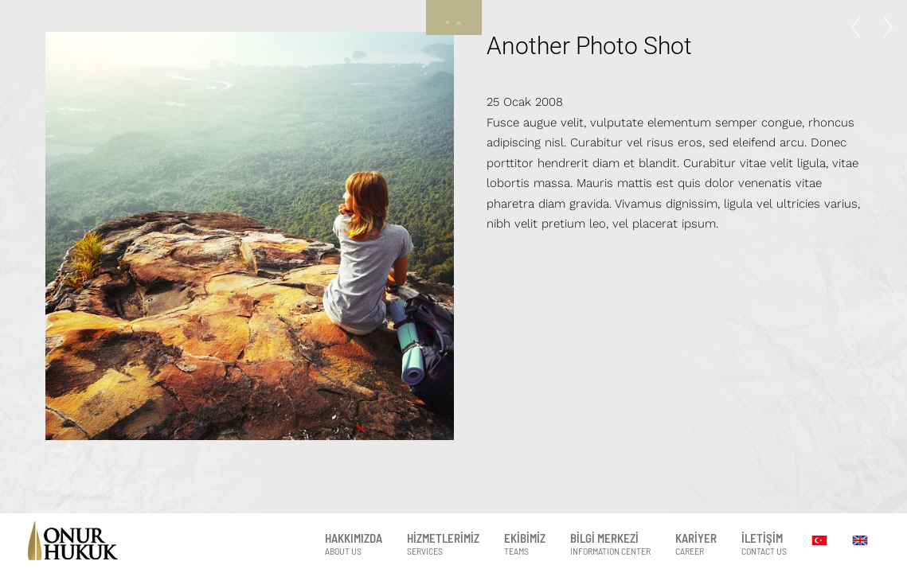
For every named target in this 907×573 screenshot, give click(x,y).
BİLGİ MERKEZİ (610, 543)
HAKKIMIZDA (353, 543)
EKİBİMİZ (524, 543)
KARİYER (696, 543)
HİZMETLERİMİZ (443, 543)
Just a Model (883, 27)
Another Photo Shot (589, 46)
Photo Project (860, 27)
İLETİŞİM (764, 543)
